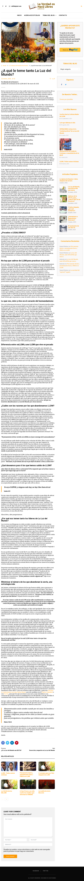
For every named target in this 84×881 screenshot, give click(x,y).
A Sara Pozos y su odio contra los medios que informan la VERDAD (27, 793)
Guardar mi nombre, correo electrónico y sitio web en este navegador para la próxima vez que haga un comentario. (27, 850)
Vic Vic (6, 694)
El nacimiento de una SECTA (73, 226)
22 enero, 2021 (6, 79)
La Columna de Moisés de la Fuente (18, 65)
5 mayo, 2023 (72, 222)
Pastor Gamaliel (47, 692)
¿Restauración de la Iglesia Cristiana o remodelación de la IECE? (69, 153)
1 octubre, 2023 (72, 203)
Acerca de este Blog (32, 15)
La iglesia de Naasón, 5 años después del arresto (69, 180)
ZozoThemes (52, 878)
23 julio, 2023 (72, 212)
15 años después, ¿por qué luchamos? (73, 208)
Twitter (45, 871)
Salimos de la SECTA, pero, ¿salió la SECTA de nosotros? (74, 198)
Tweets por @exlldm (66, 99)
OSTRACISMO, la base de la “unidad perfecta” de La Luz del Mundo (69, 131)
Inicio (19, 15)
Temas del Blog (49, 15)
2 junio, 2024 (64, 183)
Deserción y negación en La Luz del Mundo (42, 749)
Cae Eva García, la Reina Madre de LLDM (69, 115)
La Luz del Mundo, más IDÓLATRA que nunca (74, 188)
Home (3, 65)
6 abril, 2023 (72, 229)
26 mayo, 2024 (72, 192)
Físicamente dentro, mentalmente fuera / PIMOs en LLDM (26, 774)
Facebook (36, 871)
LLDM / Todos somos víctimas (69, 161)
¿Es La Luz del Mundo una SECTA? (11, 749)
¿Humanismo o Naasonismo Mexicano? (73, 218)
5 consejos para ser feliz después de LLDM (46, 774)
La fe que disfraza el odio (67, 122)
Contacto (63, 15)
